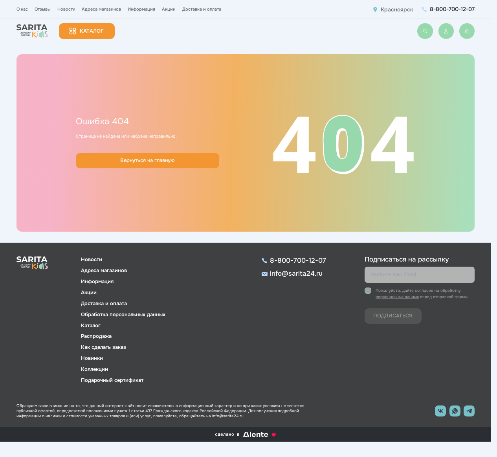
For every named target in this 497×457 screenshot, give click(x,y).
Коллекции (94, 369)
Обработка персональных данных (123, 314)
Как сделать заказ (103, 347)
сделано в (245, 434)
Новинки (92, 358)
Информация (141, 9)
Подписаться (393, 316)
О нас (22, 9)
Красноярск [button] (397, 9)
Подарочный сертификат (112, 380)
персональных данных (397, 296)
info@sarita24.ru (296, 273)
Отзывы (43, 9)
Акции (169, 9)
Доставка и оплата (201, 9)
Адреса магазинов (101, 9)
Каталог (92, 31)
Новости (66, 9)
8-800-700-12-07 (452, 9)
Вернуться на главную (147, 160)
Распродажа (96, 336)
